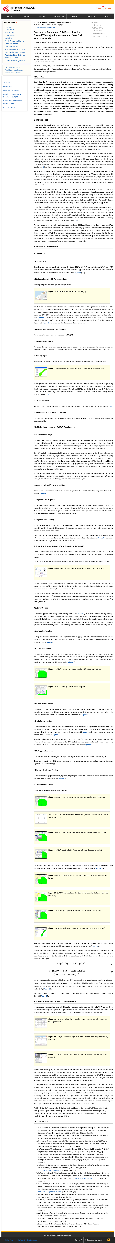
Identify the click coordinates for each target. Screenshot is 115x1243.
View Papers (9, 30)
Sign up (77, 1240)
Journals (26, 16)
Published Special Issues (13, 70)
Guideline (8, 38)
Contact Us (67, 1235)
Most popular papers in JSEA (14, 52)
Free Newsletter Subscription (14, 49)
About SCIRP (53, 1235)
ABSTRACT (39, 77)
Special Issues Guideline (13, 73)
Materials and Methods (11, 90)
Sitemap (60, 1235)
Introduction (7, 86)
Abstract (94, 22)
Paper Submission (11, 44)
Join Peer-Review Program (27, 1240)
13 (107, 349)
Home (9, 16)
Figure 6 (85, 715)
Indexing (7, 27)
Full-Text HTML (97, 28)
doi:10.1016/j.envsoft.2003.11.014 (87, 1178)
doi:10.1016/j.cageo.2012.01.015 (49, 1170)
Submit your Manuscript (94, 1240)
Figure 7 (56, 735)
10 (76, 220)
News (74, 16)
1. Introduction (41, 120)
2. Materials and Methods (46, 246)
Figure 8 (88, 745)
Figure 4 (81, 614)
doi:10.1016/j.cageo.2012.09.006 (49, 1192)
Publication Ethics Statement (14, 55)
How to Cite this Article (99, 36)
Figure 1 (78, 273)
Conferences (58, 16)
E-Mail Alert (9, 1240)
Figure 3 (44, 493)
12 (84, 291)
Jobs (106, 16)
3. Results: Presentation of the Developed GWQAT (59, 546)
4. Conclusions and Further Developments (55, 1001)
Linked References (98, 33)
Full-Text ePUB (97, 31)
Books (42, 16)
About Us (91, 16)
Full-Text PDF (96, 25)
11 (83, 273)
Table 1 (85, 732)
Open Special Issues (12, 67)
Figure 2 (46, 323)
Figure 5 (71, 662)
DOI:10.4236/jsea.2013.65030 (44, 27)
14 (111, 406)
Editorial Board (9, 35)
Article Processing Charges (14, 41)
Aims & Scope (9, 32)
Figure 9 (51, 875)
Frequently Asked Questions (14, 61)
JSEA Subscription (11, 46)
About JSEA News (11, 58)
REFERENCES (41, 1122)
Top (4, 79)
